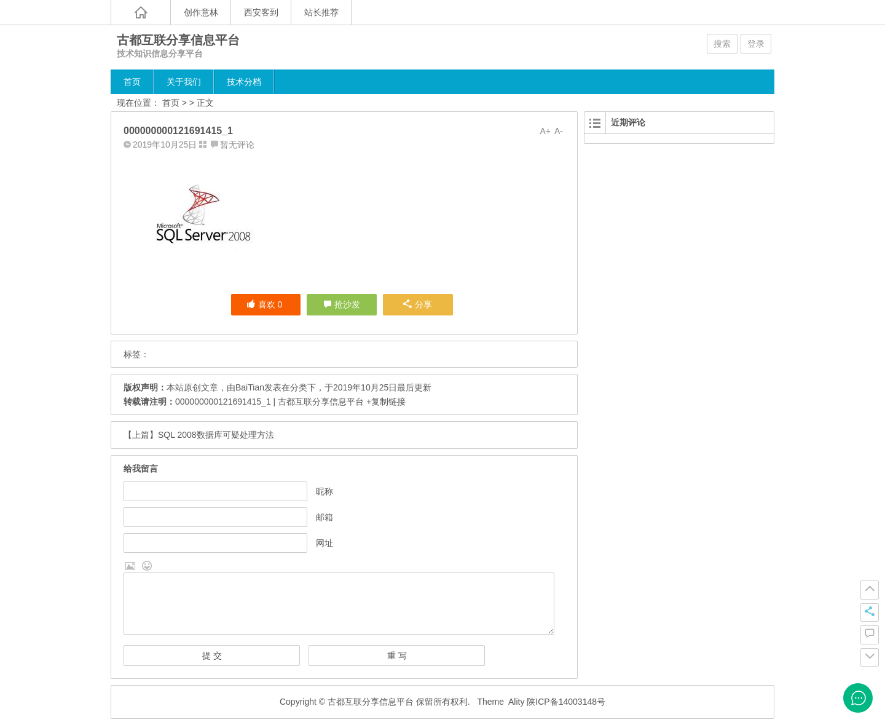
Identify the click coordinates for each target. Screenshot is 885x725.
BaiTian (249, 387)
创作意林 (201, 12)
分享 (417, 304)
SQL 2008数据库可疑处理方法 (216, 435)
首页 (132, 82)
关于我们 (184, 82)
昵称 (324, 491)
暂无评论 (237, 144)
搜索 (722, 44)
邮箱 (324, 517)
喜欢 (264, 304)
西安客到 (261, 12)
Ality (516, 702)
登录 (756, 44)
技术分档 (244, 82)
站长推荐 (321, 12)
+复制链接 (385, 401)
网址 (324, 543)
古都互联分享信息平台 (178, 40)
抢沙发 (347, 304)
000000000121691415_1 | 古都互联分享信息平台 (269, 401)
